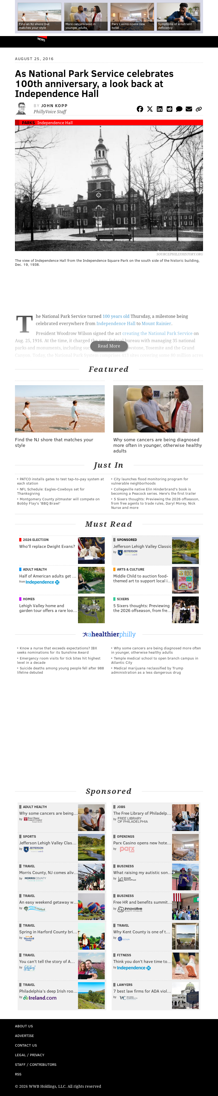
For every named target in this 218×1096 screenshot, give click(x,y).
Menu (209, 42)
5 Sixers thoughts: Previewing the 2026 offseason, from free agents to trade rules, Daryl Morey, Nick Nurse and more (155, 503)
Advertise (24, 1035)
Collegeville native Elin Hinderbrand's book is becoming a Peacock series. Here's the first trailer (153, 491)
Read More (109, 346)
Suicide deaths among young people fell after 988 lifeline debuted (60, 670)
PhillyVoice (13, 41)
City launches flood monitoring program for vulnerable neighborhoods (149, 481)
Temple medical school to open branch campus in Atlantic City (154, 660)
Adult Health (35, 569)
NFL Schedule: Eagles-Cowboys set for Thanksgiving (51, 491)
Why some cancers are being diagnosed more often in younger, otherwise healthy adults (156, 650)
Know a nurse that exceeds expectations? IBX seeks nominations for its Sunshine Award (57, 650)
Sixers (123, 598)
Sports (29, 836)
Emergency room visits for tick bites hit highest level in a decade (58, 660)
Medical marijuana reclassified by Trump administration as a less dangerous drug (147, 670)
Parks (28, 122)
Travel (29, 866)
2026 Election (36, 539)
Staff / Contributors (35, 1064)
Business (125, 866)
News (41, 39)
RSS (18, 1074)
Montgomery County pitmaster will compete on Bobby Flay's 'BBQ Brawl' (58, 501)
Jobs (121, 806)
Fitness (124, 955)
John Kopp (54, 105)
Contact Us (26, 1045)
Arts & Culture (130, 569)
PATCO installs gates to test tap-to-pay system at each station (60, 481)
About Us (24, 1025)
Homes (29, 598)
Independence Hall (55, 122)
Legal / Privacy (29, 1054)
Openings (125, 836)
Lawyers (125, 984)
